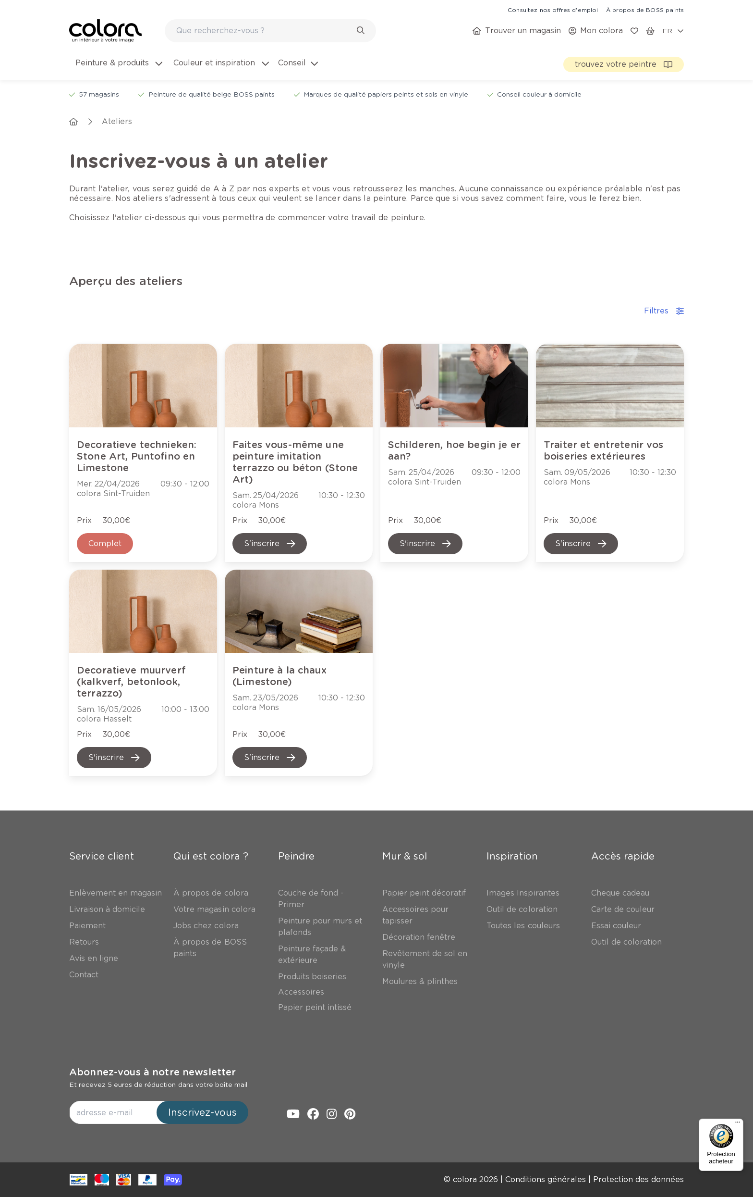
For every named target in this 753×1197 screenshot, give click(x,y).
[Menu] (737, 1124)
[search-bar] (264, 31)
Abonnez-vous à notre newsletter (152, 1072)
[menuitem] (118, 69)
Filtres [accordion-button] (664, 310)
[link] (553, 9)
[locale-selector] (673, 31)
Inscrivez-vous (202, 1112)
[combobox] (270, 30)
